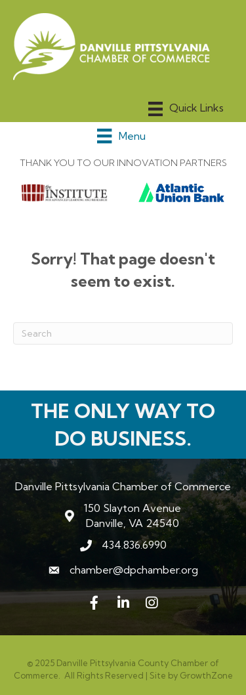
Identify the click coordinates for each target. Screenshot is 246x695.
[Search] (123, 333)
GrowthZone (206, 675)
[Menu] (186, 109)
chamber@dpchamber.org (134, 569)
